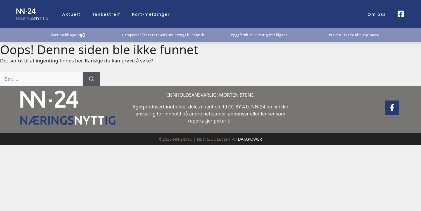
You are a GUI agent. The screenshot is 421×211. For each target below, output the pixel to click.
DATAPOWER (250, 139)
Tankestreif (106, 14)
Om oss (376, 14)
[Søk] (91, 79)
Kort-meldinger (151, 14)
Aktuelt (71, 14)
